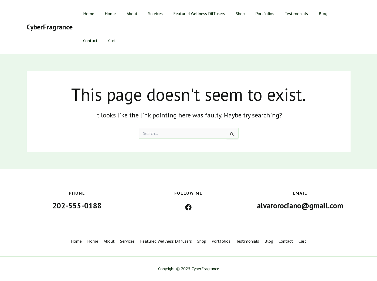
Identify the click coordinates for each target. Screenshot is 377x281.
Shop (229, 13)
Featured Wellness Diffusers (190, 13)
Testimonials (281, 13)
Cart (86, 40)
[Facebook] (188, 207)
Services (148, 13)
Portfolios (252, 13)
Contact (326, 13)
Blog (306, 13)
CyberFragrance (50, 26)
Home (87, 13)
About (127, 13)
